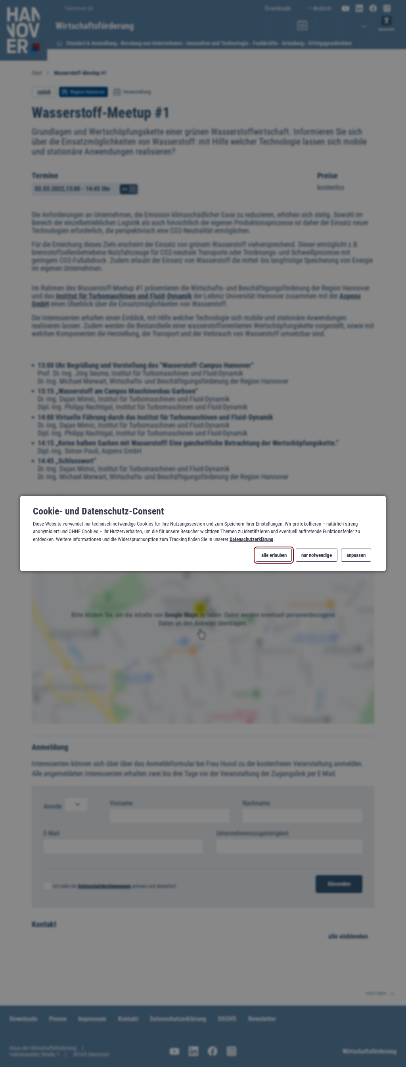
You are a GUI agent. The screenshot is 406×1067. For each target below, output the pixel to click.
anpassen (356, 555)
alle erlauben (274, 555)
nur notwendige (316, 555)
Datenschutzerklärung (252, 539)
